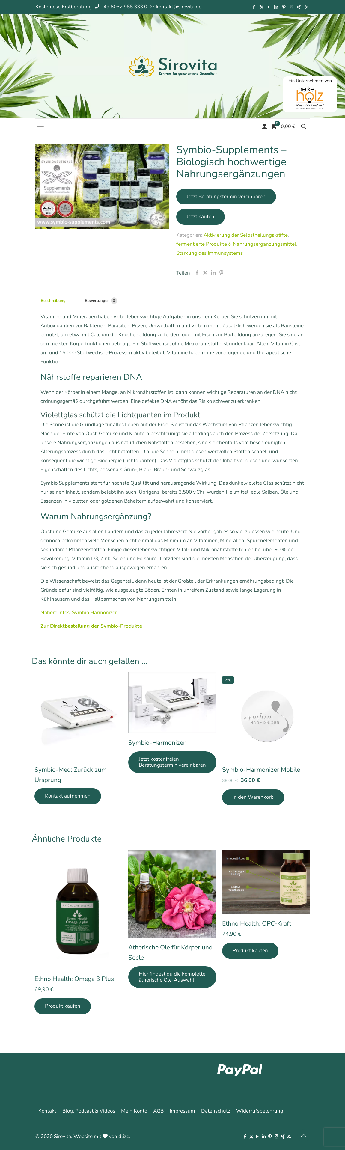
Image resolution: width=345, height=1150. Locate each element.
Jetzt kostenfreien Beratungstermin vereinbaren (172, 762)
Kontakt (47, 1110)
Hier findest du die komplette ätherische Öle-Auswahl (172, 976)
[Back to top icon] (303, 1135)
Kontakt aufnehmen (68, 795)
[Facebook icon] (254, 7)
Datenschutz (215, 1110)
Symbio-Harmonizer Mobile (261, 769)
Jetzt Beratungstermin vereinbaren (226, 196)
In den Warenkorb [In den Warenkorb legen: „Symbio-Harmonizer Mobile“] (253, 797)
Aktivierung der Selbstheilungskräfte (246, 235)
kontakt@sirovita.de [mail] (178, 6)
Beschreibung (53, 300)
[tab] (53, 301)
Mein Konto (134, 1110)
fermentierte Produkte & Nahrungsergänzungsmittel (236, 244)
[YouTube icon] (269, 7)
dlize (123, 1136)
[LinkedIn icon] (276, 7)
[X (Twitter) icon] (261, 7)
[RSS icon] (306, 7)
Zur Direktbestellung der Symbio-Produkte (91, 626)
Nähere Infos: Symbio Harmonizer (78, 612)
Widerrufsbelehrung (259, 1110)
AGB (158, 1110)
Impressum (182, 1110)
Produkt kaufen (62, 1006)
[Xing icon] (299, 7)
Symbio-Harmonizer (157, 742)
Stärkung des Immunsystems (209, 253)
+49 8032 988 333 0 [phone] (123, 6)
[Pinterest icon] (284, 7)
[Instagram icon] (291, 7)
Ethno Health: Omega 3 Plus (74, 979)
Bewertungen (101, 300)
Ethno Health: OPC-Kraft (256, 923)
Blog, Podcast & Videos (88, 1110)
